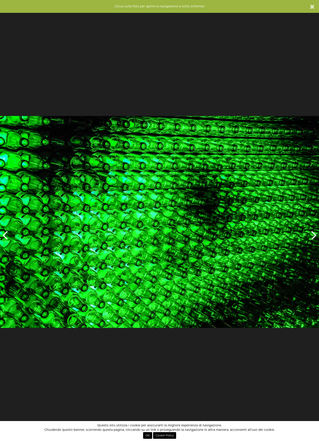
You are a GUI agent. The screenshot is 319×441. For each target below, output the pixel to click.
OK (148, 435)
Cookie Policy (165, 435)
